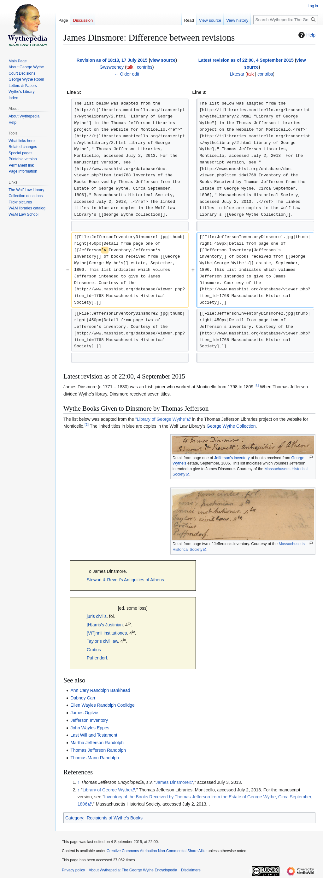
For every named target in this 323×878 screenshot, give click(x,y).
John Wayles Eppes (89, 727)
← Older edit (126, 74)
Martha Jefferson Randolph (97, 742)
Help (306, 35)
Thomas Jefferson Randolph (98, 750)
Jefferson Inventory (89, 720)
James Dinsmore (172, 782)
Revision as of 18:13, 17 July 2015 (112, 60)
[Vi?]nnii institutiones (107, 633)
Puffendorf (97, 657)
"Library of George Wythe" (160, 419)
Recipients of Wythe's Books (115, 817)
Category (74, 817)
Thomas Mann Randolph (94, 757)
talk (129, 67)
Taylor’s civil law (102, 641)
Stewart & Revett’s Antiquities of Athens (125, 579)
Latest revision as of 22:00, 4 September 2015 (246, 60)
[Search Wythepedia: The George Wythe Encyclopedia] (285, 19)
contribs (144, 67)
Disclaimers (191, 870)
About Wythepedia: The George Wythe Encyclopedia (133, 870)
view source (162, 60)
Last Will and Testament (93, 735)
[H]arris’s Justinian (105, 624)
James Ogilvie (84, 712)
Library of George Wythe (107, 789)
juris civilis (97, 616)
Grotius (94, 649)
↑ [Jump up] (79, 782)
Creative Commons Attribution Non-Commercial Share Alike (157, 851)
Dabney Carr (82, 697)
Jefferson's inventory (232, 458)
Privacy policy (73, 870)
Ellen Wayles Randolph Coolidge (102, 705)
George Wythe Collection (231, 426)
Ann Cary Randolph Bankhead (100, 690)
